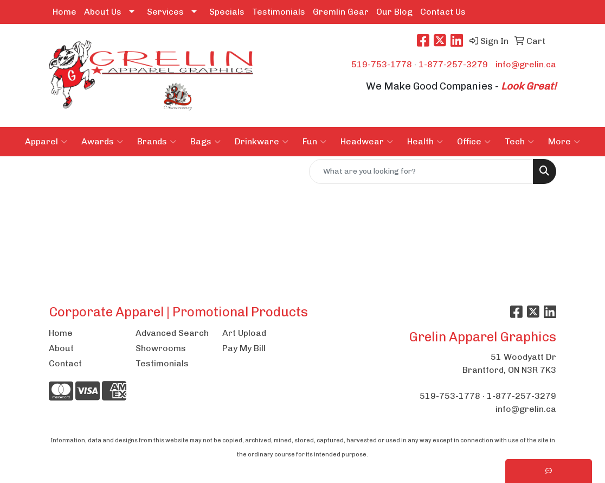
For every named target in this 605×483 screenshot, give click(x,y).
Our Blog (394, 12)
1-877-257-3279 (453, 64)
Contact (65, 363)
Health (425, 141)
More (564, 141)
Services (165, 12)
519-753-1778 (381, 64)
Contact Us (443, 12)
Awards (102, 141)
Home (64, 12)
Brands (156, 141)
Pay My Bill (244, 348)
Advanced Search (172, 333)
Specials (226, 12)
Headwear (366, 141)
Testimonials (278, 12)
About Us (102, 12)
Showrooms (161, 348)
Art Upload (244, 333)
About (61, 348)
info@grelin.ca (525, 64)
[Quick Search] (421, 171)
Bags (205, 141)
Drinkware (261, 141)
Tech (519, 141)
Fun (314, 141)
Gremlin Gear (341, 12)
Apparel (46, 141)
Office (474, 141)
